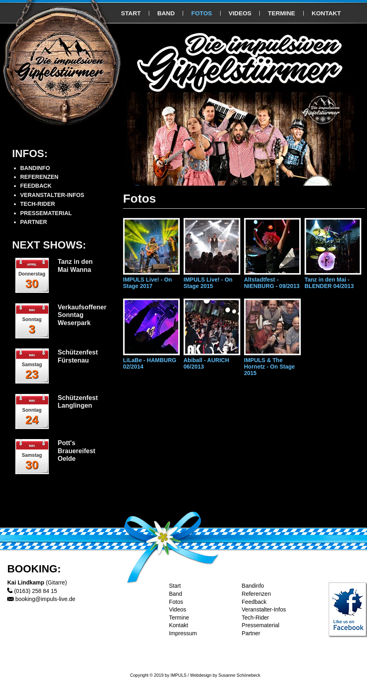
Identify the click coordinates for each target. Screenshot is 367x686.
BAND (166, 13)
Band (175, 594)
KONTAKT (326, 13)
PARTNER (33, 222)
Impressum (183, 633)
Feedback (254, 602)
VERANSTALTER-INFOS (52, 195)
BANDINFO (35, 168)
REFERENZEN (39, 177)
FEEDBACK (36, 185)
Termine (179, 617)
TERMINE (281, 13)
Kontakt (178, 625)
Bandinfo (253, 585)
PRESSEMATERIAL (46, 213)
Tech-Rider (255, 617)
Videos (177, 609)
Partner (251, 633)
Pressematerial (260, 625)
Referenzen (256, 594)
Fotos (176, 602)
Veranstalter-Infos (264, 609)
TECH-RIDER (37, 204)
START (131, 13)
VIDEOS (240, 13)
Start (175, 585)
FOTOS (201, 13)
